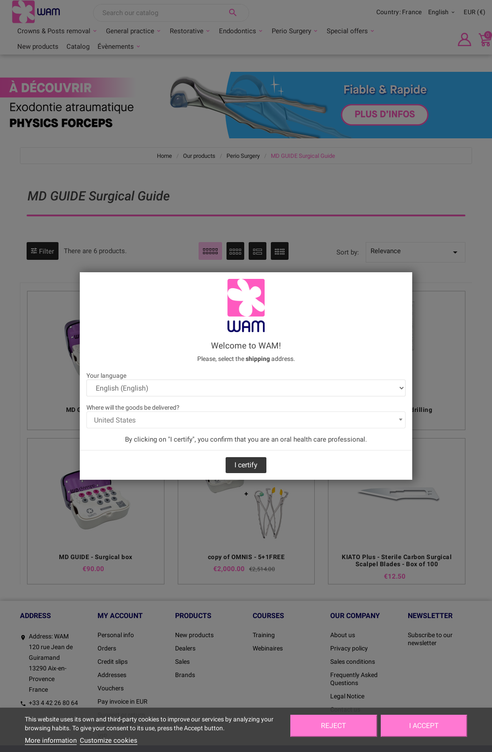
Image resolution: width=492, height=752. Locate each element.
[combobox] (246, 419)
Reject (333, 725)
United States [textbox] (115, 420)
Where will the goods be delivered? (133, 407)
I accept (424, 725)
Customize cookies (108, 740)
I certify (246, 465)
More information (51, 740)
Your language (106, 375)
